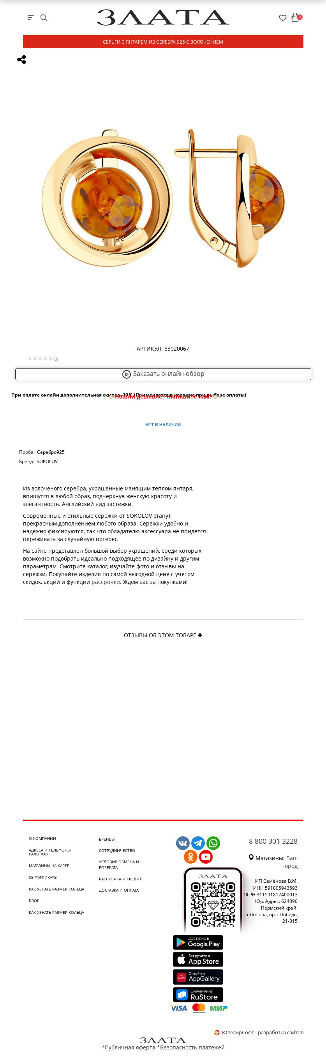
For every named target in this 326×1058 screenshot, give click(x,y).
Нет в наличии (163, 424)
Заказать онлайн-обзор (163, 373)
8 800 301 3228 (273, 841)
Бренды (107, 839)
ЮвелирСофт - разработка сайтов (258, 1032)
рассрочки (106, 581)
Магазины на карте (49, 865)
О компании (42, 838)
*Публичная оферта (128, 1047)
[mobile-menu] (31, 17)
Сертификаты (43, 877)
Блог (34, 900)
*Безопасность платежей (191, 1047)
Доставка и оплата (119, 890)
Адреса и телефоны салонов (50, 852)
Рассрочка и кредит (120, 879)
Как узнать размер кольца (56, 889)
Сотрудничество (117, 850)
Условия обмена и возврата (119, 864)
